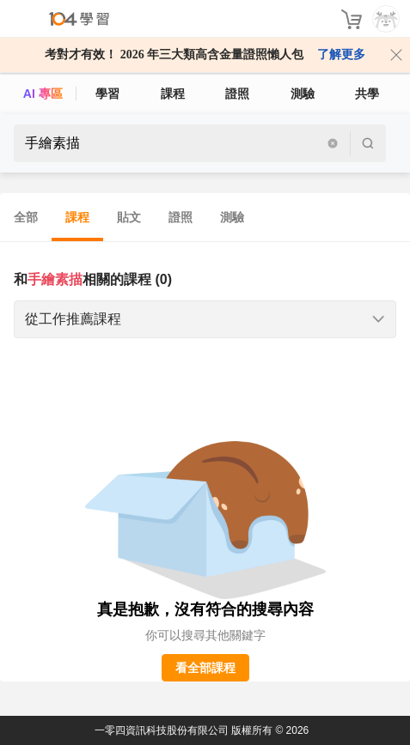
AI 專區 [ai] (43, 93)
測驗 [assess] (303, 93)
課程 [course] (173, 93)
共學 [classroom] (367, 93)
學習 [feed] (107, 93)
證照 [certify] (237, 93)
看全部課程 (205, 668)
